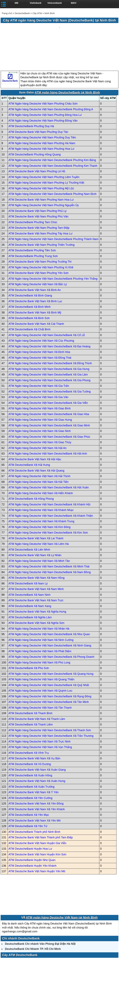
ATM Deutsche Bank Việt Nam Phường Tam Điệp (39, 198)
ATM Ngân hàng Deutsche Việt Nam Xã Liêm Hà (39, 514)
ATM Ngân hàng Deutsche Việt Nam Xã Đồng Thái (40, 328)
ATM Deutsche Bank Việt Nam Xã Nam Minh (36, 559)
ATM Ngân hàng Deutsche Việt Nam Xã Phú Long (39, 633)
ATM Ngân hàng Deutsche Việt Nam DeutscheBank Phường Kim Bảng (52, 130)
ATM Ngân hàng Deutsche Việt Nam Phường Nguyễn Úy (44, 175)
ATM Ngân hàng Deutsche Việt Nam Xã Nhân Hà (39, 599)
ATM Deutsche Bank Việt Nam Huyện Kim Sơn (37, 824)
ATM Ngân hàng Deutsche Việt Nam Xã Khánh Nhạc (41, 480)
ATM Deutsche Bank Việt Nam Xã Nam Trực (36, 571)
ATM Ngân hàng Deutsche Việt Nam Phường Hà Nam (42, 113)
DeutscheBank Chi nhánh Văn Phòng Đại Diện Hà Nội (40, 914)
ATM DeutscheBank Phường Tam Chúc (33, 192)
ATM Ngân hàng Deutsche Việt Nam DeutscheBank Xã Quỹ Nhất (49, 655)
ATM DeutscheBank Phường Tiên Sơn (32, 221)
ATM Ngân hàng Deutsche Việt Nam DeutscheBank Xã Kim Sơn (48, 503)
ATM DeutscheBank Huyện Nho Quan (32, 830)
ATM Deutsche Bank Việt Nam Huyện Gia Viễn (37, 813)
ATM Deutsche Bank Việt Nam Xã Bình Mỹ (35, 283)
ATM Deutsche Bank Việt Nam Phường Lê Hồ (37, 142)
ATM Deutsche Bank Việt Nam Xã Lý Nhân (35, 525)
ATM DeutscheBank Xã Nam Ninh (30, 565)
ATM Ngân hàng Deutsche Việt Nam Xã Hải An (38, 418)
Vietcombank (54, 3)
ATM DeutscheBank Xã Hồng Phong (31, 469)
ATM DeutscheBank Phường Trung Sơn (33, 226)
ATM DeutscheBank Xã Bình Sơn (29, 288)
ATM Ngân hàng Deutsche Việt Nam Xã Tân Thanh (40, 678)
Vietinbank (36, 3)
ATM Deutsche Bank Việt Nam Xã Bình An (35, 260)
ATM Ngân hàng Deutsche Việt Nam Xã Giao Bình (40, 379)
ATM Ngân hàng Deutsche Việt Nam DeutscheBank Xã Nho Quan (49, 604)
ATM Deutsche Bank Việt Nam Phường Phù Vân (38, 187)
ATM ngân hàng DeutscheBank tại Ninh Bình (67, 63)
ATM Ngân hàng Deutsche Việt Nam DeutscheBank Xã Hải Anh (48, 424)
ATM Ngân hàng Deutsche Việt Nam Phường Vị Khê (41, 237)
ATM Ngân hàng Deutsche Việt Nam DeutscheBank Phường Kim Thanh (53, 136)
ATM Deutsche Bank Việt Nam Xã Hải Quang (36, 441)
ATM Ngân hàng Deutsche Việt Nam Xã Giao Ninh (40, 401)
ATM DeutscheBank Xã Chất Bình (30, 300)
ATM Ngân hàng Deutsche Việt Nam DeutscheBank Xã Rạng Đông (50, 666)
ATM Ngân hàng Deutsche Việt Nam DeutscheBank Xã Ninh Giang (50, 616)
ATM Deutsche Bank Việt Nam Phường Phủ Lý (38, 181)
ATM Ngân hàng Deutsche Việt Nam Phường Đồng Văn (43, 91)
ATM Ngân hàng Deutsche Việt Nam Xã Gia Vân (38, 367)
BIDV (74, 3)
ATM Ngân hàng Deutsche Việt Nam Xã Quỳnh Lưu (40, 661)
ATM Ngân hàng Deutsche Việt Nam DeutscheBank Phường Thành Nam (53, 209)
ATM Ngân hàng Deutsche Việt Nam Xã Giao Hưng (40, 390)
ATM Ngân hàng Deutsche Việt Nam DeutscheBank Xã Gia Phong (49, 350)
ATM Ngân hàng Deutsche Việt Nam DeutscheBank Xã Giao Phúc (49, 407)
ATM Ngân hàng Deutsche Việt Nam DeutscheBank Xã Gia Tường (50, 362)
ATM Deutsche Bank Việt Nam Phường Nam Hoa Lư (41, 170)
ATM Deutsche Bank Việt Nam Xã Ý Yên (34, 762)
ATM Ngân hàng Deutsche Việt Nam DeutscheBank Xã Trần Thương (51, 706)
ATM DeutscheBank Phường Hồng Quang (35, 125)
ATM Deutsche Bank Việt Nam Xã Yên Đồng (36, 774)
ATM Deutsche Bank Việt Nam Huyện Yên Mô (37, 841)
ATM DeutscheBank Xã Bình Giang (30, 266)
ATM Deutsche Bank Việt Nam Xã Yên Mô (35, 791)
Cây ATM (37, 13)
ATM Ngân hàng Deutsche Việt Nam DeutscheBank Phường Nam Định (53, 164)
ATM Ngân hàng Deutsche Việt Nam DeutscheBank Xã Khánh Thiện (51, 486)
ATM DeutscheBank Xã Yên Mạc (29, 785)
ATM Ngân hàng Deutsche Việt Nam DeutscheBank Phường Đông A (51, 79)
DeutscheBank (22, 13)
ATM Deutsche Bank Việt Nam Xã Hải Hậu (35, 429)
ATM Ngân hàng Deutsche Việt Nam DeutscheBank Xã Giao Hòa (49, 384)
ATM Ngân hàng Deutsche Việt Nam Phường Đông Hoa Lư (45, 85)
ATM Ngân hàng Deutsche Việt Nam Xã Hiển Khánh (41, 463)
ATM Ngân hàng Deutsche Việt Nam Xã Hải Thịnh (39, 446)
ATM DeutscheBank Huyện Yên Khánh (33, 836)
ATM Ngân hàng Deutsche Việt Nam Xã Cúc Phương (41, 311)
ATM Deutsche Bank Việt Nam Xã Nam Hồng (36, 548)
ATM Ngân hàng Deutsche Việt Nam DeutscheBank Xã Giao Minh (49, 395)
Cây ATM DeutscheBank (19, 925)
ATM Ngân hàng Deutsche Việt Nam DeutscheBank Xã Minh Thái (49, 537)
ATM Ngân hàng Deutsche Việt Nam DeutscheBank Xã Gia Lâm (48, 345)
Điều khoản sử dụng (82, 980)
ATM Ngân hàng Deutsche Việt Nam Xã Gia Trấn (39, 356)
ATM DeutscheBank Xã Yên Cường (30, 768)
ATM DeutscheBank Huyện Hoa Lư (30, 819)
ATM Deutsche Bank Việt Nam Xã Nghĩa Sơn (36, 593)
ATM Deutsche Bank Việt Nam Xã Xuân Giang (37, 740)
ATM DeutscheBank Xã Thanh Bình (31, 683)
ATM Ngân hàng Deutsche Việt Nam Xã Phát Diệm (40, 621)
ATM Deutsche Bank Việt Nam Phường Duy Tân (38, 102)
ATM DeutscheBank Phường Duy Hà (31, 96)
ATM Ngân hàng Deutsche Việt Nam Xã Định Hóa (39, 322)
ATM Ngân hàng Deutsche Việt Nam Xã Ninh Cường (41, 610)
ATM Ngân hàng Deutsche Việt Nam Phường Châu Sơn (43, 74)
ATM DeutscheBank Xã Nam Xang (30, 576)
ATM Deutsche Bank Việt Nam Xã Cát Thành (36, 294)
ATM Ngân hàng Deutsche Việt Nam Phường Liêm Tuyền (44, 147)
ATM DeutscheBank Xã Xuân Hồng (30, 745)
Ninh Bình (49, 13)
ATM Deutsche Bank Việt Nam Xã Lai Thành (36, 508)
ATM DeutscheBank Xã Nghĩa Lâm (30, 587)
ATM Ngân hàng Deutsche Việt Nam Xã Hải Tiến (39, 452)
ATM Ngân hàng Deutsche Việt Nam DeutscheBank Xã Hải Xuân (49, 458)
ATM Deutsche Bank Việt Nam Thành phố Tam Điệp (41, 808)
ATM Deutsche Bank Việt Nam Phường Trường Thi (40, 232)
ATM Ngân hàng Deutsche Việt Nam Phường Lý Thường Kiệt (46, 153)
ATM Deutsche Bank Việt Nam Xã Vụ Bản (34, 729)
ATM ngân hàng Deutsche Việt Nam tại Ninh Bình (62, 888)
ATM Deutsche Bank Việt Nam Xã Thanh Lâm (37, 689)
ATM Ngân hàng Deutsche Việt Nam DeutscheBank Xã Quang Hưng (51, 644)
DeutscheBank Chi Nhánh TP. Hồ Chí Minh (33, 919)
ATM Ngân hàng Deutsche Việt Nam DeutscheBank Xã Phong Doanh (51, 627)
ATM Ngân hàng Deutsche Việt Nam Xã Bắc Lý (38, 254)
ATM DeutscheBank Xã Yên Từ (28, 796)
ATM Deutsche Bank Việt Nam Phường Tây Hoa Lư (40, 204)
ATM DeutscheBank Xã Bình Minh (30, 277)
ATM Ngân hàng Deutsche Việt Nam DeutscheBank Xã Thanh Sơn (50, 700)
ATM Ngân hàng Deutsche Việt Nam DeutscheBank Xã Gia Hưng (49, 339)
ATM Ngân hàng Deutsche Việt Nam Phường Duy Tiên (42, 108)
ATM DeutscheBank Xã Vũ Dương (30, 734)
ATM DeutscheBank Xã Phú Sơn (29, 638)
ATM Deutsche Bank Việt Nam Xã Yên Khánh (37, 779)
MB (16, 3)
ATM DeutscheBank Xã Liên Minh (29, 520)
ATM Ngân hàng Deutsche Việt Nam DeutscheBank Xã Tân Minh (49, 672)
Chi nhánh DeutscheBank (21, 909)
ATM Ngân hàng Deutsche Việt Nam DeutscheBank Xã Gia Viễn (48, 373)
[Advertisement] (59, 32)
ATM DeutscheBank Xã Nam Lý (28, 553)
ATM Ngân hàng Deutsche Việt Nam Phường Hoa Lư (41, 119)
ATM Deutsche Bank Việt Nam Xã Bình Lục (35, 271)
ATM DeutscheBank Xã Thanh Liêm (31, 695)
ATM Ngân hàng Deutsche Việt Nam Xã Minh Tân (39, 531)
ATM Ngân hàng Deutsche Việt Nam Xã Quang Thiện (41, 650)
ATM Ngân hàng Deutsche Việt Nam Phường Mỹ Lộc (41, 158)
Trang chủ (7, 13)
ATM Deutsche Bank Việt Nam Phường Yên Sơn (38, 243)
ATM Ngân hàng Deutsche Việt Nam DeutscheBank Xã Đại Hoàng (49, 316)
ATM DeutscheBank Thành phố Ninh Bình (34, 802)
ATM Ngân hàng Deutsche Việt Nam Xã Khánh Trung (41, 491)
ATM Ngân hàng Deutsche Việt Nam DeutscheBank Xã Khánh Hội (49, 474)
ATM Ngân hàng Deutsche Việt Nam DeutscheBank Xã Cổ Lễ (47, 305)
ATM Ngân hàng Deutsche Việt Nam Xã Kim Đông (40, 497)
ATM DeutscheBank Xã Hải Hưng (29, 435)
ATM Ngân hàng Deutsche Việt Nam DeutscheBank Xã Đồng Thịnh (50, 333)
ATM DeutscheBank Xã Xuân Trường (32, 757)
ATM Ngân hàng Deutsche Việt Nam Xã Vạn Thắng (40, 717)
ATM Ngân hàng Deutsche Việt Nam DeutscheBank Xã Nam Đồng (50, 542)
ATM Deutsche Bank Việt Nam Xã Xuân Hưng (37, 751)
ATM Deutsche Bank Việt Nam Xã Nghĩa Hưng (37, 582)
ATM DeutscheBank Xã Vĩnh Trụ (29, 723)
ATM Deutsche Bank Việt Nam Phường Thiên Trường (42, 215)
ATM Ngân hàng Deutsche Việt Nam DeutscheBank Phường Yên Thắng (53, 249)
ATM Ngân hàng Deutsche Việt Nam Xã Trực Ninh (40, 712)
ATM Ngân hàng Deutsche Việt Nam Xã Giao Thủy (40, 412)
